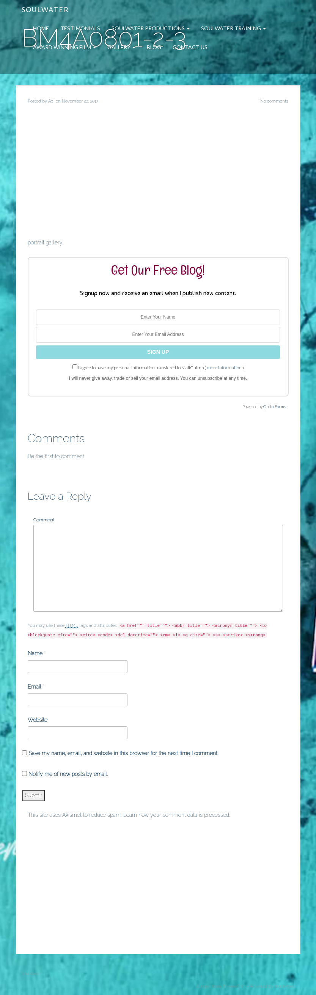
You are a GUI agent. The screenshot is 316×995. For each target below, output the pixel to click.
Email (34, 687)
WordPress (284, 986)
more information (224, 367)
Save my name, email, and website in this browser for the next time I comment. (123, 753)
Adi (51, 101)
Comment (44, 519)
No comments (274, 101)
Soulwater (45, 9)
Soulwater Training (233, 28)
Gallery (121, 47)
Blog (154, 47)
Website (37, 720)
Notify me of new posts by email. (68, 774)
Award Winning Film (64, 47)
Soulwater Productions (151, 28)
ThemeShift (234, 986)
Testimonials (80, 28)
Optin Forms (274, 406)
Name (35, 653)
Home (41, 28)
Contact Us (190, 47)
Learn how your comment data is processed (176, 815)
